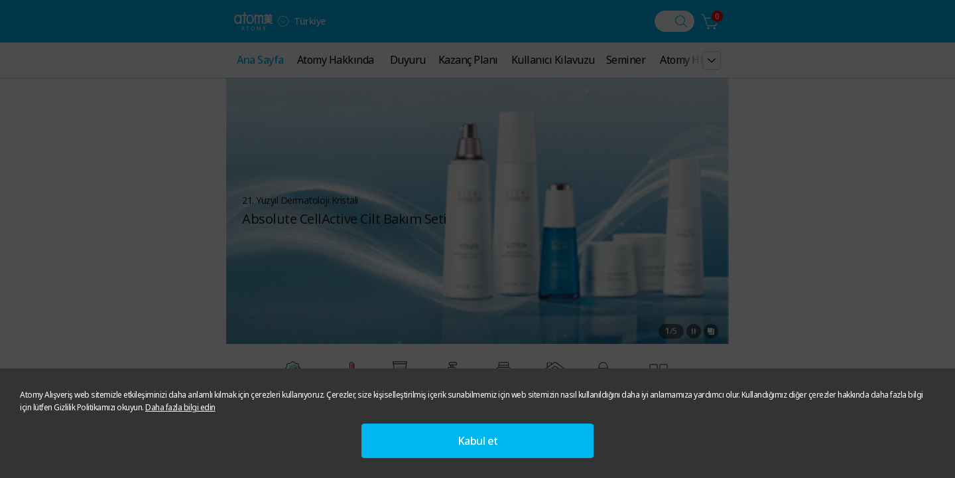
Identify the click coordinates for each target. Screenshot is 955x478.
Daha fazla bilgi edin (180, 407)
